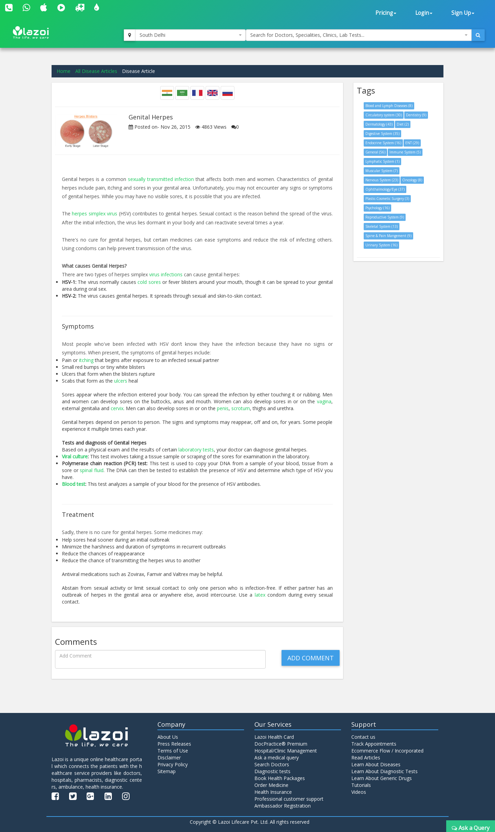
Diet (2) (403, 124)
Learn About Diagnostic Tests (384, 771)
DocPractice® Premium (280, 743)
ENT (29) (412, 142)
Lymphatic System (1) (382, 161)
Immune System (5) (405, 152)
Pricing (385, 13)
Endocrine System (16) (383, 142)
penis (223, 408)
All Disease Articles (96, 71)
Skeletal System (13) (381, 226)
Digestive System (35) (382, 133)
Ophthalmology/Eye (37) (385, 189)
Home (63, 71)
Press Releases (174, 743)
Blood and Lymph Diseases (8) (388, 105)
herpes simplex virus (94, 213)
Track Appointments (373, 743)
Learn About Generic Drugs (381, 778)
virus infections (166, 274)
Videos (358, 792)
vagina (324, 401)
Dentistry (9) (416, 115)
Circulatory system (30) (383, 115)
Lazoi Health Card (274, 737)
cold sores (149, 282)
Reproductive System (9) (384, 217)
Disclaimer (169, 757)
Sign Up (462, 13)
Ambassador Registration (282, 805)
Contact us (363, 737)
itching (86, 360)
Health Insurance (273, 792)
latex (260, 594)
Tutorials (361, 785)
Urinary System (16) (381, 245)
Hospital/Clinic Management (285, 750)
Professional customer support (288, 799)
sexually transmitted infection (161, 179)
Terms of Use (172, 750)
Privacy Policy (172, 764)
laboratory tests (196, 449)
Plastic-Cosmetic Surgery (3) (387, 198)
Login (423, 13)
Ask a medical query (276, 757)
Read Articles (365, 757)
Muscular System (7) (381, 170)
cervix (117, 408)
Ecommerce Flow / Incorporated (387, 750)
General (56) (375, 152)
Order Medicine (271, 785)
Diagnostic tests (272, 771)
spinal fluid (91, 470)
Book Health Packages (279, 778)
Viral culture (75, 456)
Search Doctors (271, 764)
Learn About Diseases (375, 764)
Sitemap (166, 771)
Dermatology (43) (379, 124)
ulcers (120, 380)
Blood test (73, 484)
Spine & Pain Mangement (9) (388, 235)
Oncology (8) (412, 180)
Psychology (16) (377, 207)
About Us (167, 737)
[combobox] (190, 35)
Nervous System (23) (381, 180)
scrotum (240, 408)
